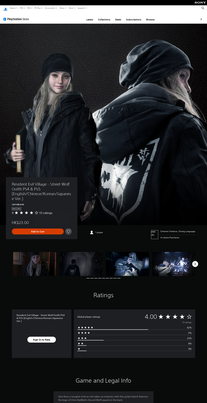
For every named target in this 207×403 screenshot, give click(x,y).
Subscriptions (116, 16)
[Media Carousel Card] (34, 261)
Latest (72, 16)
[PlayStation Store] (16, 16)
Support (81, 8)
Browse (133, 16)
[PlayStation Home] (5, 8)
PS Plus (37, 8)
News (62, 8)
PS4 (28, 8)
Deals (101, 16)
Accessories (50, 8)
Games (13, 8)
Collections (87, 16)
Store (71, 8)
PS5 (21, 8)
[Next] (195, 261)
